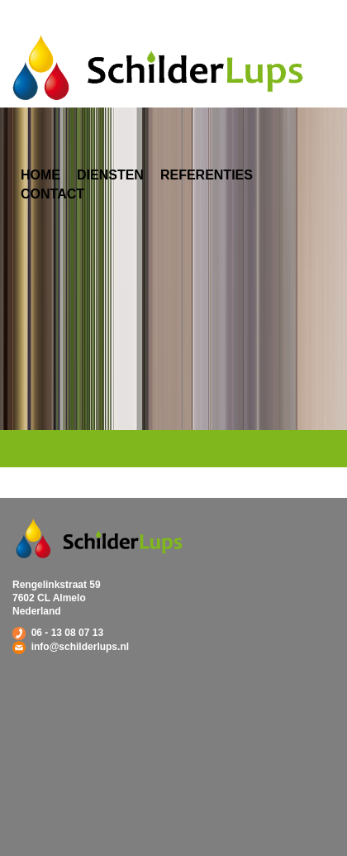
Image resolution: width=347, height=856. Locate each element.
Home (40, 175)
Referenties (206, 175)
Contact (52, 194)
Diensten (110, 175)
